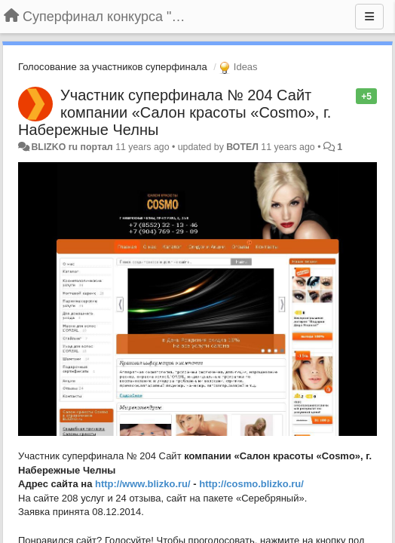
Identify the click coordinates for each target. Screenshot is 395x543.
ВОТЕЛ (242, 147)
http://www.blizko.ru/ (143, 483)
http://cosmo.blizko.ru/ (251, 483)
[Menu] (369, 16)
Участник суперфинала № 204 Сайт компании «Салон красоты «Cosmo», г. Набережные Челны (174, 112)
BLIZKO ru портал (71, 147)
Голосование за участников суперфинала (112, 66)
